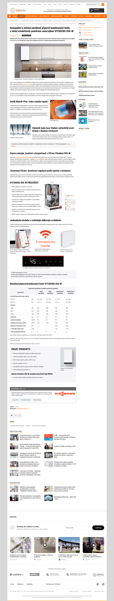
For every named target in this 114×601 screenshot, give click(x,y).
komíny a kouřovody (35, 20)
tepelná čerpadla (15, 20)
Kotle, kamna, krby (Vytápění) (39, 425)
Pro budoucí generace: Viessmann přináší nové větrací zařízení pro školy (64, 455)
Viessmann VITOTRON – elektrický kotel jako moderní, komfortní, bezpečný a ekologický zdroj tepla (30, 473)
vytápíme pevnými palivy (85, 20)
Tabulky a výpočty (37, 4)
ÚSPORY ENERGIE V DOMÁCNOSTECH (92, 27)
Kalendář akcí (22, 4)
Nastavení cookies (99, 591)
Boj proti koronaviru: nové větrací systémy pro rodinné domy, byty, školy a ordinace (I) (30, 437)
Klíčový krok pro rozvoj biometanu (93, 120)
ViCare (36, 159)
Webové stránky (37, 399)
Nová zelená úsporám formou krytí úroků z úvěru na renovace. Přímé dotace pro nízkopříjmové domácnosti (96, 113)
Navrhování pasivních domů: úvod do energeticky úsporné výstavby (91, 91)
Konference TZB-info (53, 584)
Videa (60, 4)
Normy (55, 4)
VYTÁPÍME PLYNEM (87, 35)
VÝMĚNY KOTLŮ (86, 30)
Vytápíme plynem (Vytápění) (17, 425)
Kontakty (30, 584)
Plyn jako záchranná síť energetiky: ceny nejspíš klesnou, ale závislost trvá (30, 498)
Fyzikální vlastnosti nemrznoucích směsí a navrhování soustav (93, 105)
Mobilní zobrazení (73, 591)
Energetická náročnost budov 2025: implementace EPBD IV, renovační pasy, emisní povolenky (65, 489)
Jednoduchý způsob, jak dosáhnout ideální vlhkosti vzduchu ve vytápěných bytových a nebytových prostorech (30, 455)
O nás (12, 584)
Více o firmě (15, 399)
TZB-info (11, 23)
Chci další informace (25, 399)
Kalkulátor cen (72, 4)
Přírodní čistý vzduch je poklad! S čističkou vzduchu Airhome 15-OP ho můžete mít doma (65, 464)
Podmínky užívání (86, 591)
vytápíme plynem (25, 20)
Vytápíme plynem (22, 23)
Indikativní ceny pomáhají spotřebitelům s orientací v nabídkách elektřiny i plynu (28, 489)
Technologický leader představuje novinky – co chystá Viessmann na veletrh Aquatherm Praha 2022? (30, 446)
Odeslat (98, 528)
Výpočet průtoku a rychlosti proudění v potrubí (95, 66)
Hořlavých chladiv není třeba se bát (64, 446)
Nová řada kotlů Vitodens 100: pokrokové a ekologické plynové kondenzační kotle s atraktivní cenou (29, 464)
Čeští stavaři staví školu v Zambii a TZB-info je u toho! (95, 45)
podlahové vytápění (47, 20)
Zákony (50, 4)
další (94, 20)
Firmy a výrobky (13, 4)
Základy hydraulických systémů (87, 95)
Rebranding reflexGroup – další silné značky (65, 498)
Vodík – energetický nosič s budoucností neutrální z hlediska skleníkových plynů (64, 437)
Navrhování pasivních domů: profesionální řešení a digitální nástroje (91, 87)
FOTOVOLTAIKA (86, 32)
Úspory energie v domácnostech (69, 20)
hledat (19, 415)
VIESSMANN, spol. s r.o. (15, 35)
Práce (45, 4)
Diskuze (29, 4)
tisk (11, 415)
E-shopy (65, 4)
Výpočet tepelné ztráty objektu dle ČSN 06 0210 (95, 74)
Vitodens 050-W (26, 84)
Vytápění (16, 23)
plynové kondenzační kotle (22, 157)
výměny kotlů (57, 20)
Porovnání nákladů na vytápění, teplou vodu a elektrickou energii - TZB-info (96, 59)
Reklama (20, 584)
